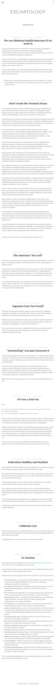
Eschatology (28, 11)
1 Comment (37, 522)
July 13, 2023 (17, 252)
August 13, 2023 (14, 100)
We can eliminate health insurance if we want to (28, 42)
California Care (28, 525)
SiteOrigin (36, 683)
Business (20, 347)
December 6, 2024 (17, 37)
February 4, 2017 (19, 554)
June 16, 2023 (12, 347)
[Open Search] (53, 2)
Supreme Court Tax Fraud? (28, 306)
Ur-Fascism (28, 557)
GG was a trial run (28, 399)
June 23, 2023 (19, 303)
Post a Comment (39, 37)
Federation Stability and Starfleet (28, 462)
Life (26, 37)
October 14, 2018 (20, 522)
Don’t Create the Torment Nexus (28, 103)
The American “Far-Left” (28, 255)
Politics (29, 37)
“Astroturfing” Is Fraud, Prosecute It (28, 350)
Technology (30, 100)
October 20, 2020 (19, 459)
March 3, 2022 (17, 396)
